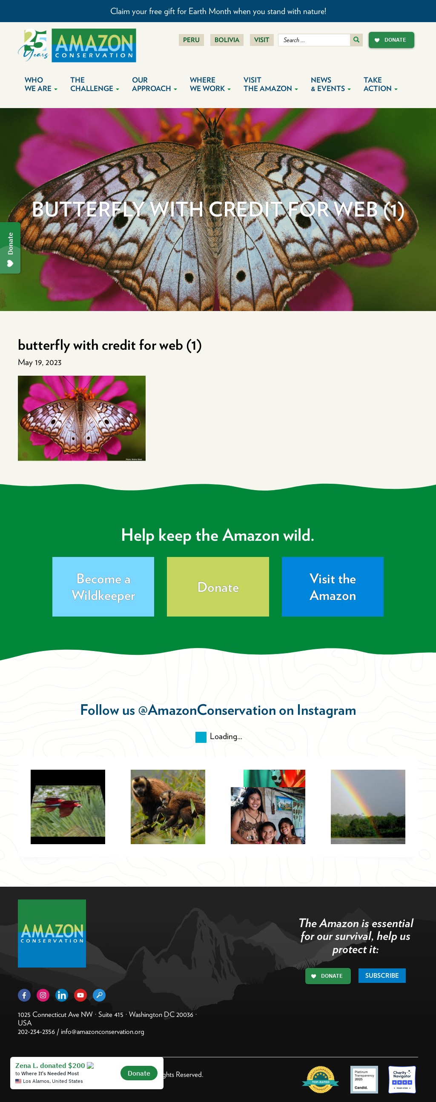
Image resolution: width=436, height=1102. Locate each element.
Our (154, 84)
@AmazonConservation (207, 709)
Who (41, 84)
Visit (262, 40)
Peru (191, 40)
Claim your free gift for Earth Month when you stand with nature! (218, 11)
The (94, 84)
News (331, 84)
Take (381, 84)
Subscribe (382, 975)
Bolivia (227, 40)
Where (210, 84)
